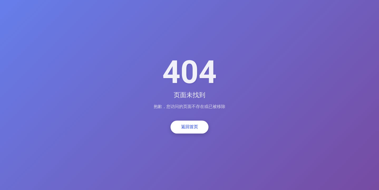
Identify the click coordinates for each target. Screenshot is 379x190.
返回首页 (189, 126)
